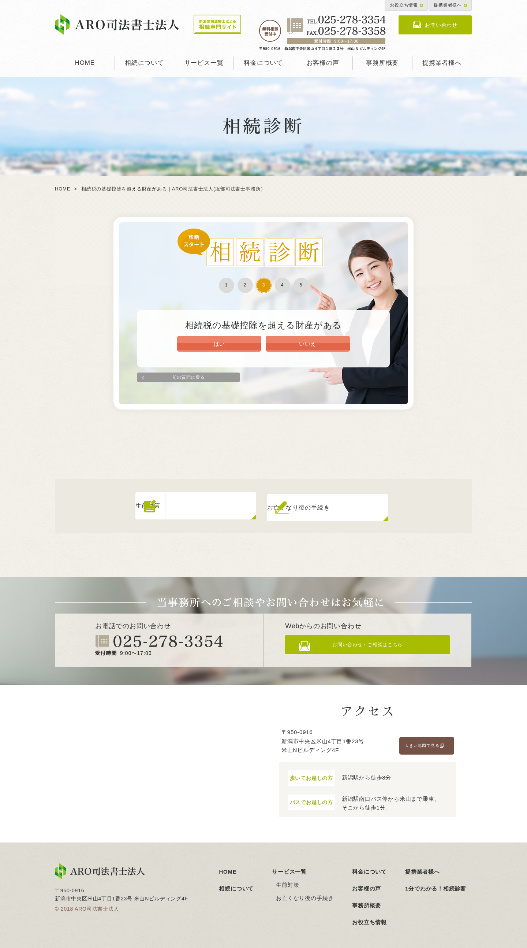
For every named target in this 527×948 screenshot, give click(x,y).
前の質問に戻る (188, 378)
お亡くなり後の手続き (305, 894)
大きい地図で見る (422, 742)
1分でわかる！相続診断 (435, 884)
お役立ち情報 (404, 5)
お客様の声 (323, 62)
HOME (85, 62)
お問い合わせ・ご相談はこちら (373, 643)
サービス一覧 (204, 62)
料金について (263, 62)
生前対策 (287, 881)
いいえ (307, 346)
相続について (144, 62)
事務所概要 (382, 62)
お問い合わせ (441, 25)
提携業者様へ (448, 5)
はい (220, 346)
